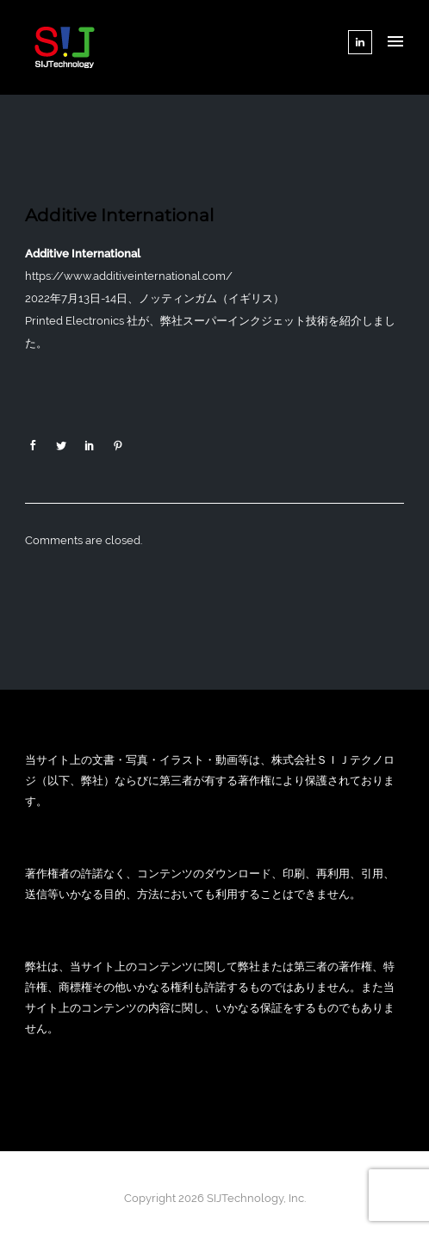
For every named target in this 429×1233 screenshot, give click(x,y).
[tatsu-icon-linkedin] (360, 42)
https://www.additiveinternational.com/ (129, 276)
